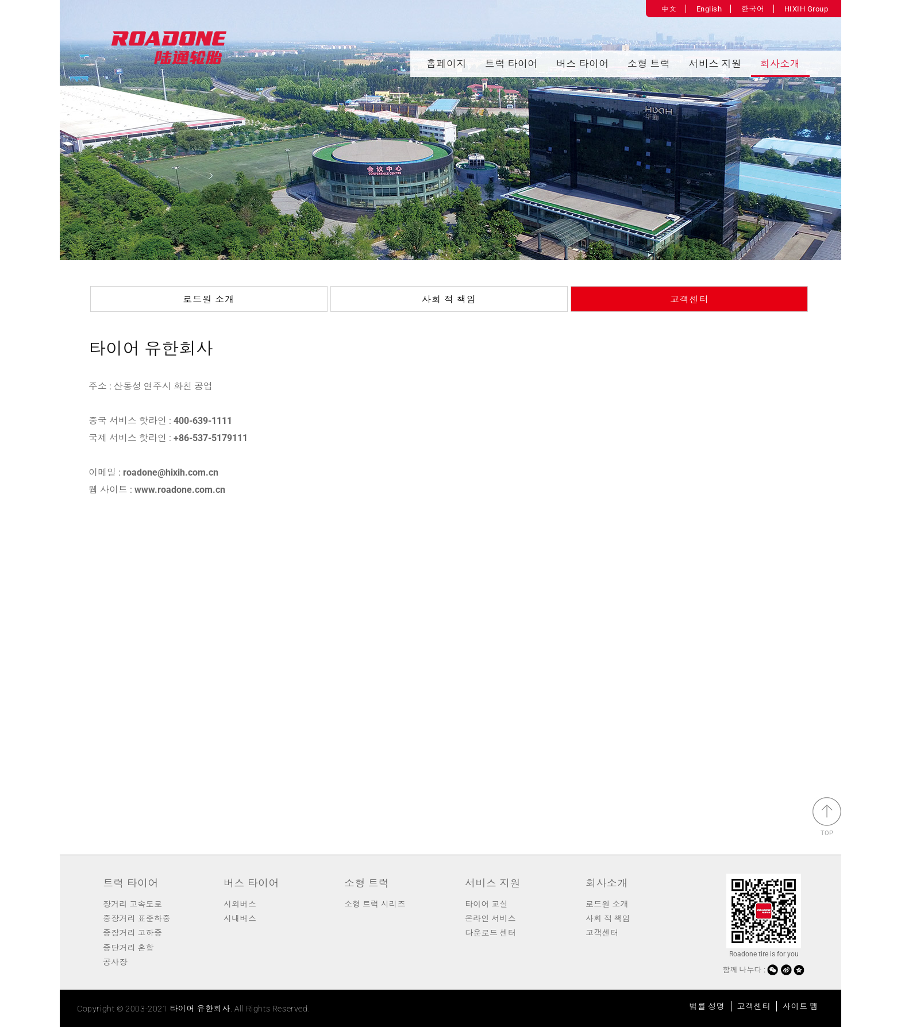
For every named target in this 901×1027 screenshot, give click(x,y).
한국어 (753, 9)
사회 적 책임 (449, 299)
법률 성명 (707, 1006)
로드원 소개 (208, 299)
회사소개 (780, 64)
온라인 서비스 (490, 918)
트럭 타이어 (511, 64)
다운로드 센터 (490, 932)
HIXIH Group (806, 9)
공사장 (115, 962)
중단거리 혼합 (128, 947)
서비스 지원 (715, 64)
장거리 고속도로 (132, 904)
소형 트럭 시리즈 (375, 904)
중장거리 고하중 (132, 932)
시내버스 (240, 918)
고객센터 (689, 299)
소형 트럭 (649, 64)
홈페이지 (446, 64)
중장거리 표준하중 (137, 918)
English (709, 9)
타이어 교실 (486, 904)
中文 (669, 9)
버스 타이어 (582, 64)
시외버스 (240, 904)
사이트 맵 (800, 1006)
